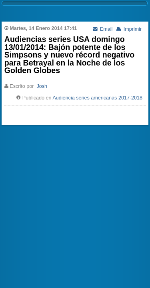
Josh (41, 86)
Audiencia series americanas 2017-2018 (97, 98)
